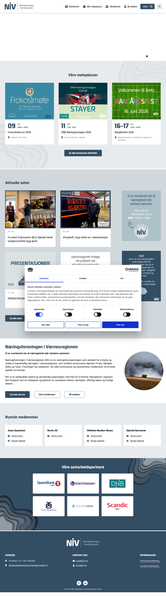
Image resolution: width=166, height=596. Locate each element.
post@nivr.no (81, 564)
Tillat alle (120, 325)
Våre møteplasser (94, 6)
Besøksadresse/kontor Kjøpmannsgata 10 (28, 569)
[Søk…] (159, 6)
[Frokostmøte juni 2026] (29, 131)
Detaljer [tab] (83, 278)
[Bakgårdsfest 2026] (136, 132)
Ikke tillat (46, 325)
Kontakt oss (80, 569)
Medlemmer (115, 6)
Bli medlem (132, 6)
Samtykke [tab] (44, 278)
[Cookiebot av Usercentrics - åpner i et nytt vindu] (127, 270)
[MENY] (147, 6)
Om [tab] (121, 278)
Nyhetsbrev (74, 6)
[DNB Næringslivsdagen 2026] (83, 131)
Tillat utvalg (83, 325)
